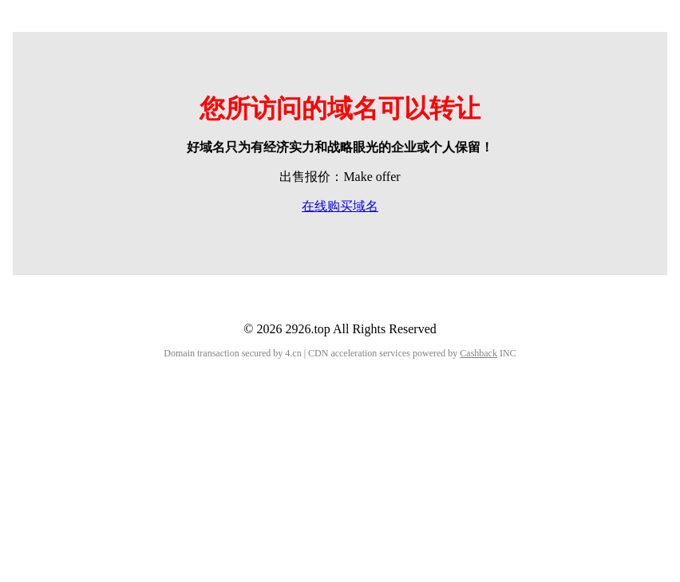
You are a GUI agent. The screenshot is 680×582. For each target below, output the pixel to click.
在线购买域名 (340, 206)
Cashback (478, 353)
